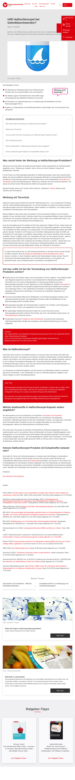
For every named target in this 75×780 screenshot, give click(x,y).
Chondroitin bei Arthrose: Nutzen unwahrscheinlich (33, 552)
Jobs (36, 6)
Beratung (27, 4)
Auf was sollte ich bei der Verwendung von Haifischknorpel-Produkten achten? (31, 135)
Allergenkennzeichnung (38, 334)
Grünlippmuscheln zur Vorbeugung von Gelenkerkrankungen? (53, 585)
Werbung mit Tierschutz (13, 129)
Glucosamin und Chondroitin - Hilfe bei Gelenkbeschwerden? (17, 585)
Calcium (52, 188)
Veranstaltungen (44, 4)
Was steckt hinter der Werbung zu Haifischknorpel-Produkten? (26, 124)
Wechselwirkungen (11, 315)
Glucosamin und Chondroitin (52, 415)
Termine (34, 4)
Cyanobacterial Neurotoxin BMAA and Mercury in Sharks (42, 528)
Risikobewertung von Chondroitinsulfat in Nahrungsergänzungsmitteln (34, 521)
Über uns (42, 6)
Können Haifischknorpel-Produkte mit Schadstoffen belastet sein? (27, 151)
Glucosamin (64, 284)
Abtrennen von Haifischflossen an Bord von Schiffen (23, 561)
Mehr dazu (60, 635)
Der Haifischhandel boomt (20, 548)
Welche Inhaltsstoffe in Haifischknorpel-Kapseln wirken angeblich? (27, 146)
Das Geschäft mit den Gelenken (13, 476)
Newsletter (69, 37)
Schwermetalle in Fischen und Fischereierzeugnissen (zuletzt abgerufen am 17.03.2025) (32, 537)
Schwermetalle (35, 460)
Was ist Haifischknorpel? (14, 140)
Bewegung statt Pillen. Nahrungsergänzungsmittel (37, 506)
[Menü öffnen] (67, 5)
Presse (53, 4)
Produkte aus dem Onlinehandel (32, 319)
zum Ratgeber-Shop (18, 758)
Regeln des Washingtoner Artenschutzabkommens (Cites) (44, 254)
